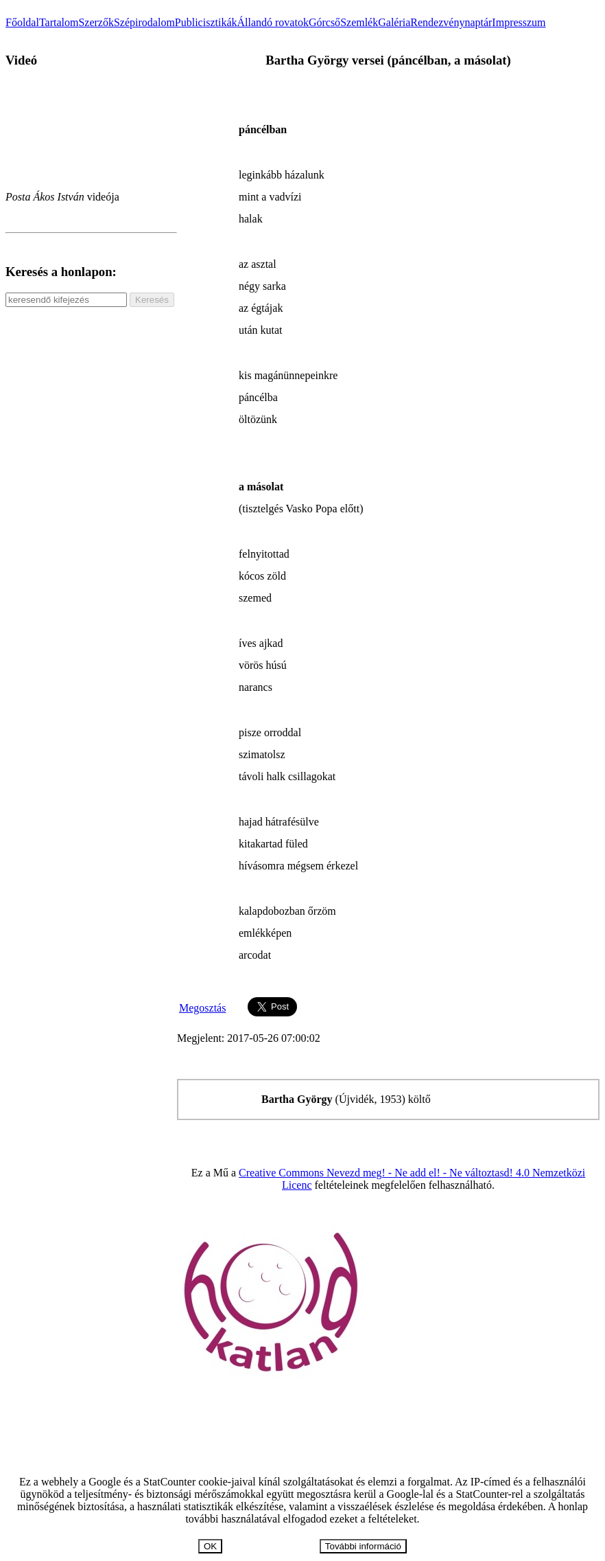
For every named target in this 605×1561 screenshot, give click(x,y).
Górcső (324, 22)
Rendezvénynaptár (451, 22)
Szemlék (359, 22)
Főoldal (22, 22)
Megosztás (202, 1008)
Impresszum (518, 22)
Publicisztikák (206, 22)
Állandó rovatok (272, 22)
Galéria (394, 22)
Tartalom (59, 22)
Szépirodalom (144, 22)
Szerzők (96, 22)
